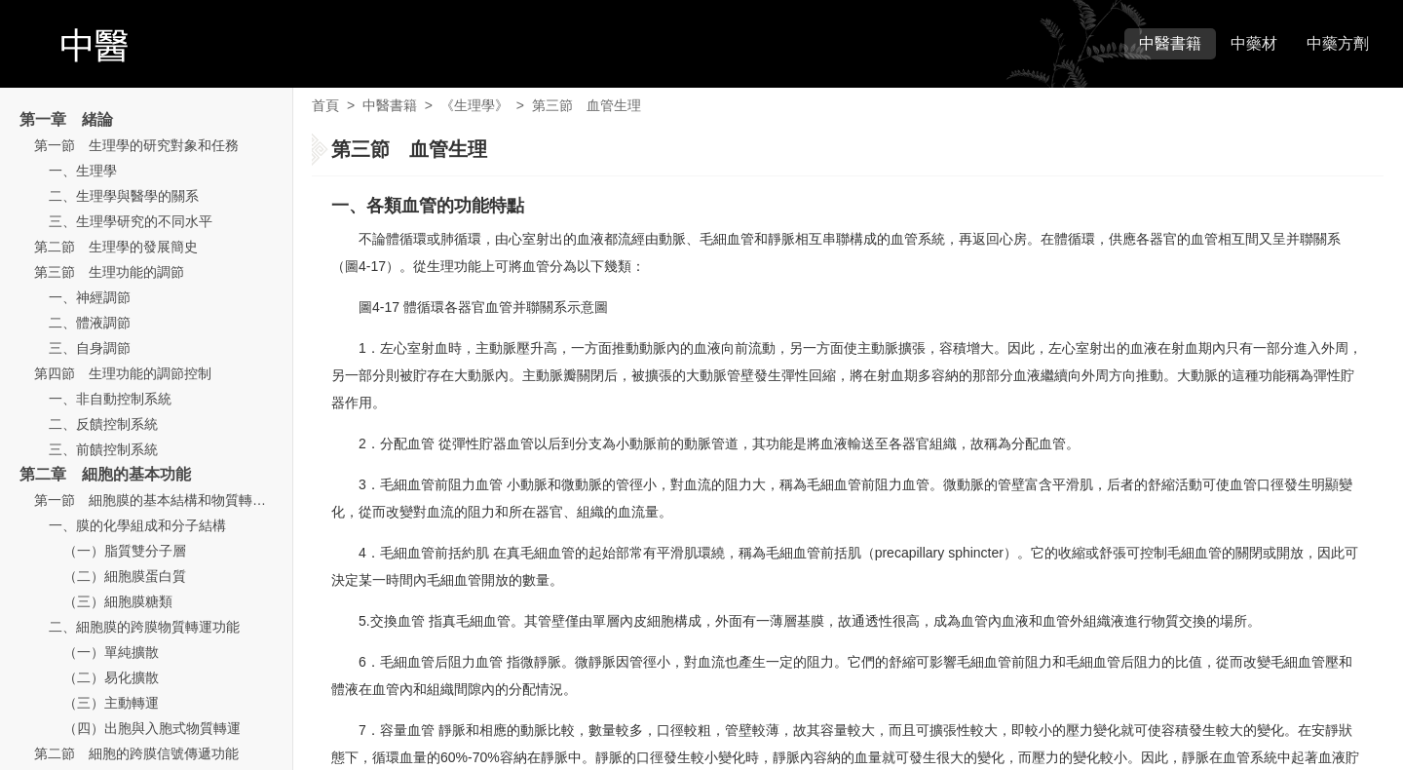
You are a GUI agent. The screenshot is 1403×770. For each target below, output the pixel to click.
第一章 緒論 (66, 119)
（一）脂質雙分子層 (124, 550)
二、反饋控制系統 (103, 424)
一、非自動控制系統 (110, 398)
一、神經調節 (90, 297)
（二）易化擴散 (111, 677)
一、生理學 (83, 170)
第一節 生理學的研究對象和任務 (136, 145)
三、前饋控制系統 (103, 449)
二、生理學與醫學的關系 (124, 196)
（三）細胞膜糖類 (117, 601)
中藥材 (1254, 43)
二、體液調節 (90, 322)
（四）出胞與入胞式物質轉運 (152, 728)
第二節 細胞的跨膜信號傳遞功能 (136, 753)
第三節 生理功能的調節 (109, 272)
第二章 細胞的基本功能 (105, 474)
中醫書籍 (1170, 43)
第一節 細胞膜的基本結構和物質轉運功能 (163, 500)
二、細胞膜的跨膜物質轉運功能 (144, 627)
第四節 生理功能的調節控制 (122, 373)
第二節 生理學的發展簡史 (116, 246)
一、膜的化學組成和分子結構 (137, 525)
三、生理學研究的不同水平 (130, 221)
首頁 (325, 105)
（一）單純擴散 (111, 652)
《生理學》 (474, 105)
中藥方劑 (1338, 43)
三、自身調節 (90, 348)
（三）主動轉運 (111, 703)
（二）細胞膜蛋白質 (124, 576)
